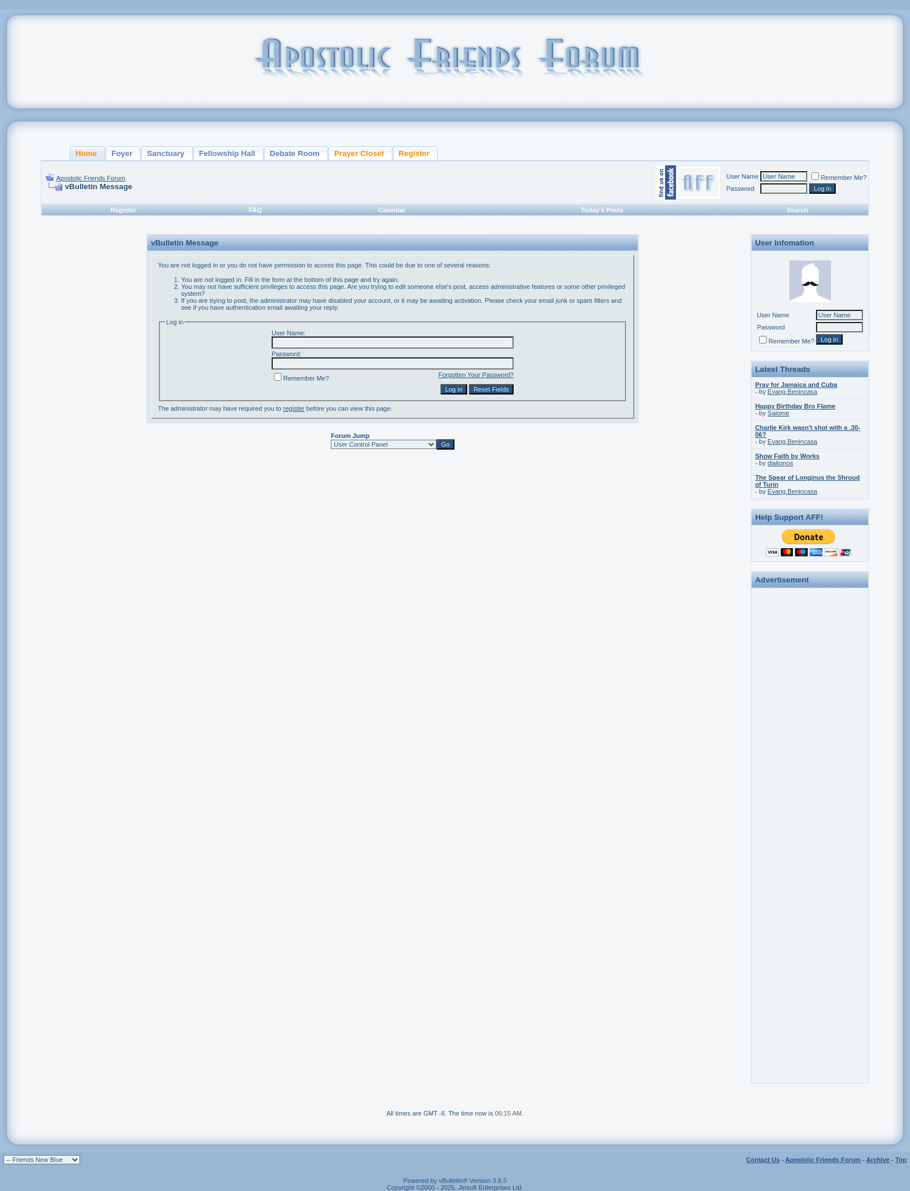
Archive (878, 1159)
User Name (743, 176)
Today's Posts (602, 210)
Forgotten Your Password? (476, 374)
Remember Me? (838, 177)
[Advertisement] (810, 766)
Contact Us (763, 1159)
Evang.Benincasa (793, 391)
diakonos (780, 462)
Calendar (392, 210)
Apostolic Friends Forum (90, 178)
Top (901, 1159)
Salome (778, 413)
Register (123, 210)
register (294, 408)
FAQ (255, 210)
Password (740, 188)
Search (797, 210)
